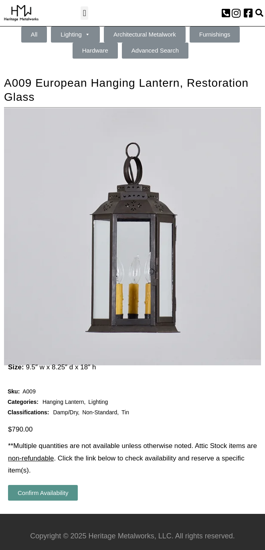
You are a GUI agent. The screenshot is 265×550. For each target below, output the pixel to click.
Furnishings (215, 34)
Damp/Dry (65, 412)
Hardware (95, 50)
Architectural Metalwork (144, 34)
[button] (84, 13)
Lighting (75, 34)
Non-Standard (99, 412)
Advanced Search (155, 50)
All (34, 34)
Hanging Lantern (63, 402)
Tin (125, 412)
